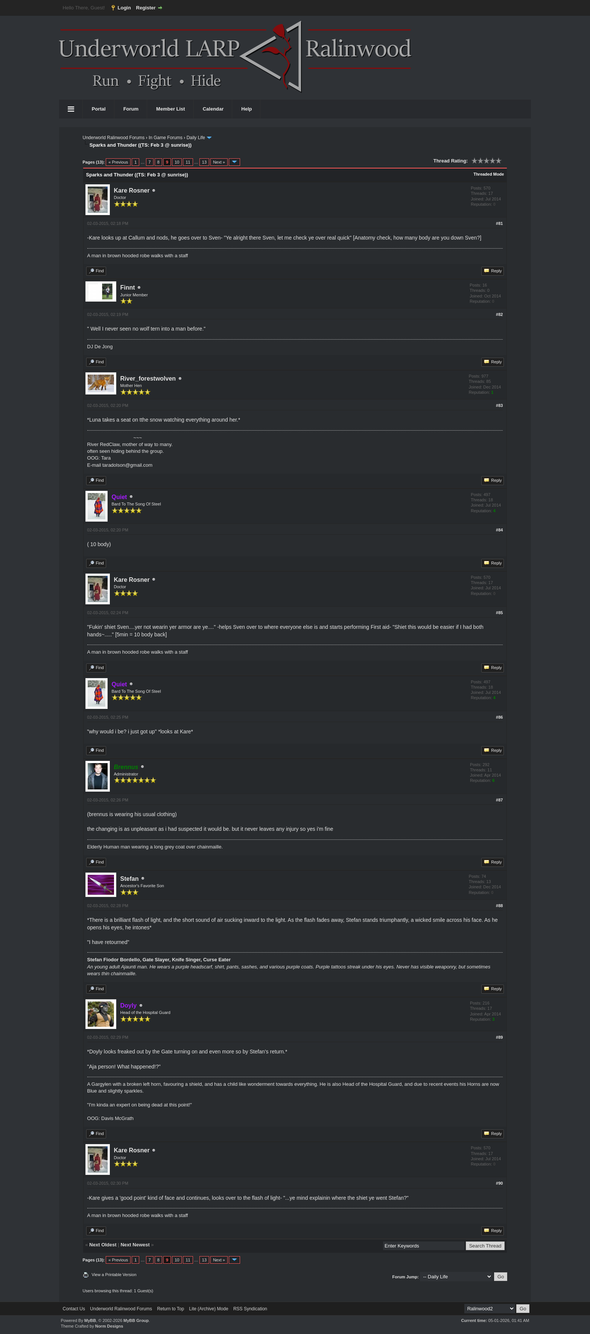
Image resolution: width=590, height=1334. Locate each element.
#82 (499, 314)
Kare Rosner (132, 190)
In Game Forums (165, 137)
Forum (130, 109)
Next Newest (134, 1244)
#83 (499, 405)
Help (246, 109)
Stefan (129, 879)
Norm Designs (109, 1326)
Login (124, 8)
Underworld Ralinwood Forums (114, 137)
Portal (99, 109)
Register (146, 8)
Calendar (213, 109)
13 (204, 162)
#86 (499, 717)
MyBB (90, 1320)
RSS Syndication (250, 1308)
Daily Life (196, 137)
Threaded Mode (488, 174)
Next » (219, 162)
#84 (499, 530)
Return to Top (170, 1308)
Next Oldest (102, 1244)
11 (188, 162)
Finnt (127, 287)
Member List (170, 109)
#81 (499, 223)
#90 (499, 1183)
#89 (499, 1037)
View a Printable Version (114, 1274)
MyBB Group (136, 1320)
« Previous (118, 162)
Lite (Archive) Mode (208, 1308)
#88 (499, 905)
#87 (499, 800)
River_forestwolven (148, 378)
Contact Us (74, 1308)
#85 (499, 612)
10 (177, 162)
